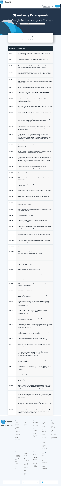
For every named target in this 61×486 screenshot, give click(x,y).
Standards (44, 437)
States (25, 455)
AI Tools (34, 433)
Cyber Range (17, 439)
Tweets (25, 458)
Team (43, 455)
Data (34, 428)
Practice (43, 440)
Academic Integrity (35, 436)
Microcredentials (54, 437)
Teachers (26, 425)
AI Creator (17, 436)
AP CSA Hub (44, 446)
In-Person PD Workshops (53, 426)
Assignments (35, 422)
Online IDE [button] (37, 2)
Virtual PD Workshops (53, 428)
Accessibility (44, 468)
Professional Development (17, 434)
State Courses (44, 433)
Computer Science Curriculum (17, 429)
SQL (16, 466)
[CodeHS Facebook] (2, 425)
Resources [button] (43, 2)
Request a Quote (46, 6)
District (25, 422)
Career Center (27, 472)
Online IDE (17, 424)
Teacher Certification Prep (53, 434)
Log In (53, 6)
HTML (16, 463)
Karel (16, 468)
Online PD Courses (53, 423)
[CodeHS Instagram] (3, 425)
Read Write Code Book (26, 462)
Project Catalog (43, 426)
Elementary (44, 431)
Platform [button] (21, 2)
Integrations (35, 432)
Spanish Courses (43, 435)
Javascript (17, 458)
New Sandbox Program (17, 455)
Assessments (35, 459)
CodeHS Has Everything (35, 452)
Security (43, 466)
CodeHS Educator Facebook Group (30, 482)
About (43, 453)
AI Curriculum (44, 448)
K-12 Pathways (44, 427)
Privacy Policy (44, 462)
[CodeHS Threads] (12, 425)
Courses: (18, 23)
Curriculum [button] (27, 2)
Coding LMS (17, 422)
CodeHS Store (46, 482)
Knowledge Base (26, 465)
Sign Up (57, 6)
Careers (43, 457)
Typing (16, 437)
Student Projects (25, 470)
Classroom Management (35, 425)
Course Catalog (43, 423)
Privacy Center (45, 458)
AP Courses (44, 429)
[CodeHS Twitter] (10, 425)
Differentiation (36, 456)
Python (16, 459)
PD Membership (53, 439)
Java (16, 461)
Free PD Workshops (53, 431)
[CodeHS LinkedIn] (5, 425)
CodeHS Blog (26, 460)
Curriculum (44, 420)
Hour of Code (44, 439)
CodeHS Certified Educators (10, 482)
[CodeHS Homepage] (6, 2)
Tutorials (43, 442)
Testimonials (26, 457)
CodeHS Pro (17, 425)
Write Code (35, 430)
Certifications (17, 431)
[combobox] (32, 24)
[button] (15, 2)
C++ (16, 465)
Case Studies (26, 453)
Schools (25, 424)
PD (51, 420)
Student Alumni (25, 474)
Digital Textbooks (44, 444)
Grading (34, 427)
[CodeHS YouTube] (8, 425)
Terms (43, 460)
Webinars (26, 467)
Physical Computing (35, 466)
